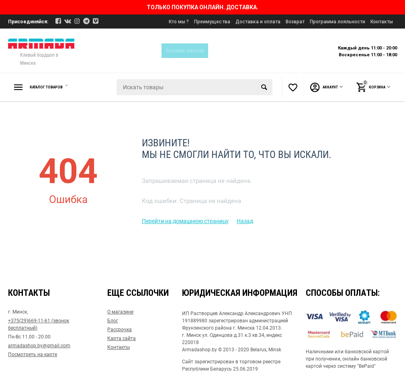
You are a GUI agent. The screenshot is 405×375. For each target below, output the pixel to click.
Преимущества (212, 22)
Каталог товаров (54, 87)
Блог (112, 321)
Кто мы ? (179, 22)
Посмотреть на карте (32, 354)
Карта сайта (121, 338)
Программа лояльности (337, 22)
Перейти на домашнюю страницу (185, 221)
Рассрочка (119, 329)
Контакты (381, 22)
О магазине (120, 312)
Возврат (295, 22)
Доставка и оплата (257, 22)
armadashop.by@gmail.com (39, 345)
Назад (245, 221)
